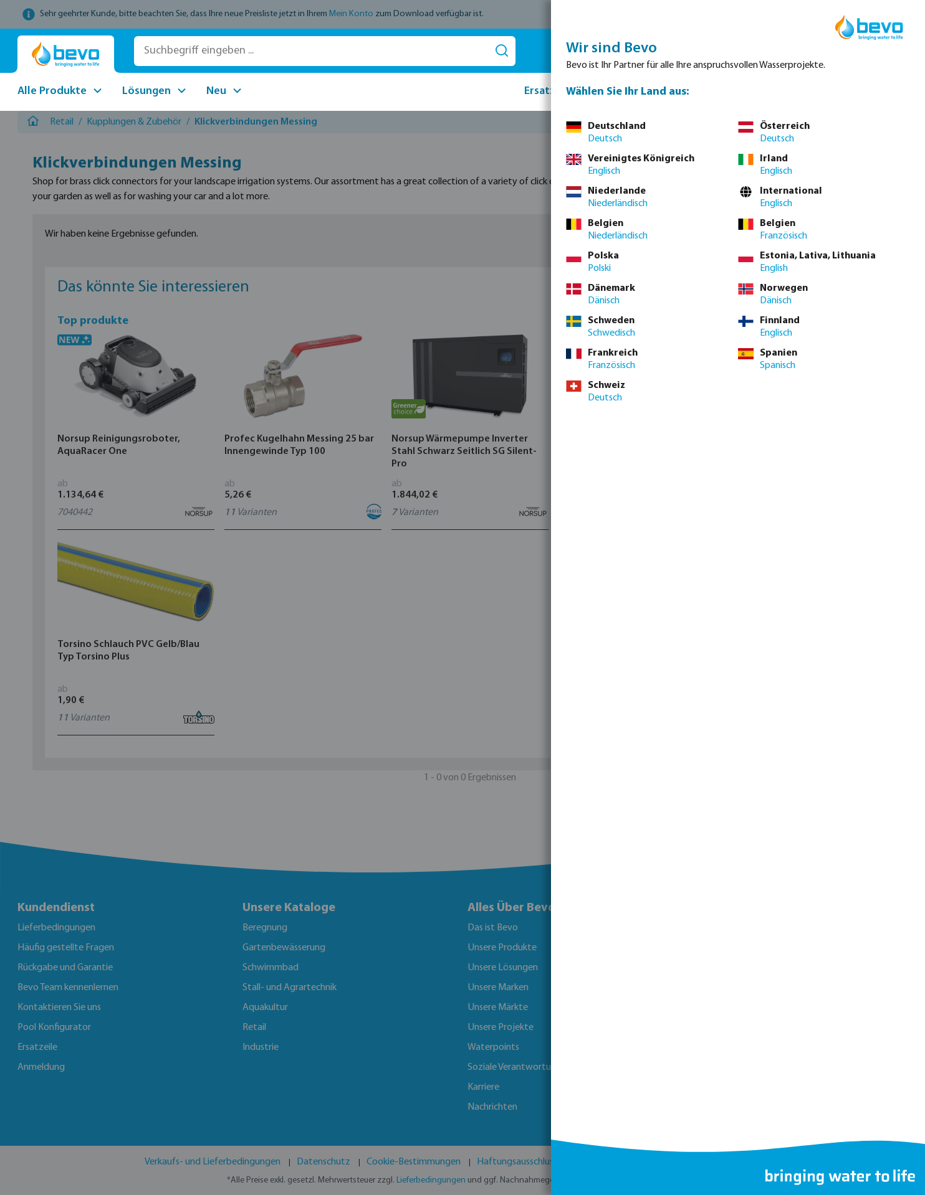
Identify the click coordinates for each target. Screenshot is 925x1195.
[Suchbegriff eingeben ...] (311, 51)
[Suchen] (501, 51)
